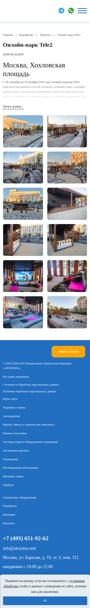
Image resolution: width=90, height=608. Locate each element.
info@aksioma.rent (19, 548)
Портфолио (26, 35)
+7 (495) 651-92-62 (25, 538)
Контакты (9, 523)
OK (45, 600)
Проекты (45, 35)
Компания (9, 514)
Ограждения (10, 459)
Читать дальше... (13, 106)
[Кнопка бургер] (82, 10)
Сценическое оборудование (19, 497)
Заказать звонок (68, 351)
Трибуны (8, 485)
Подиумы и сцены (14, 407)
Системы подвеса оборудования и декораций (30, 442)
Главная (7, 35)
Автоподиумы (11, 416)
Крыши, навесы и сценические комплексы (28, 424)
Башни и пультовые (15, 433)
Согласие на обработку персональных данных (31, 384)
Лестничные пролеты (16, 450)
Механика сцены (13, 476)
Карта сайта (10, 399)
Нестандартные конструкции (20, 467)
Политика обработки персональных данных (29, 391)
